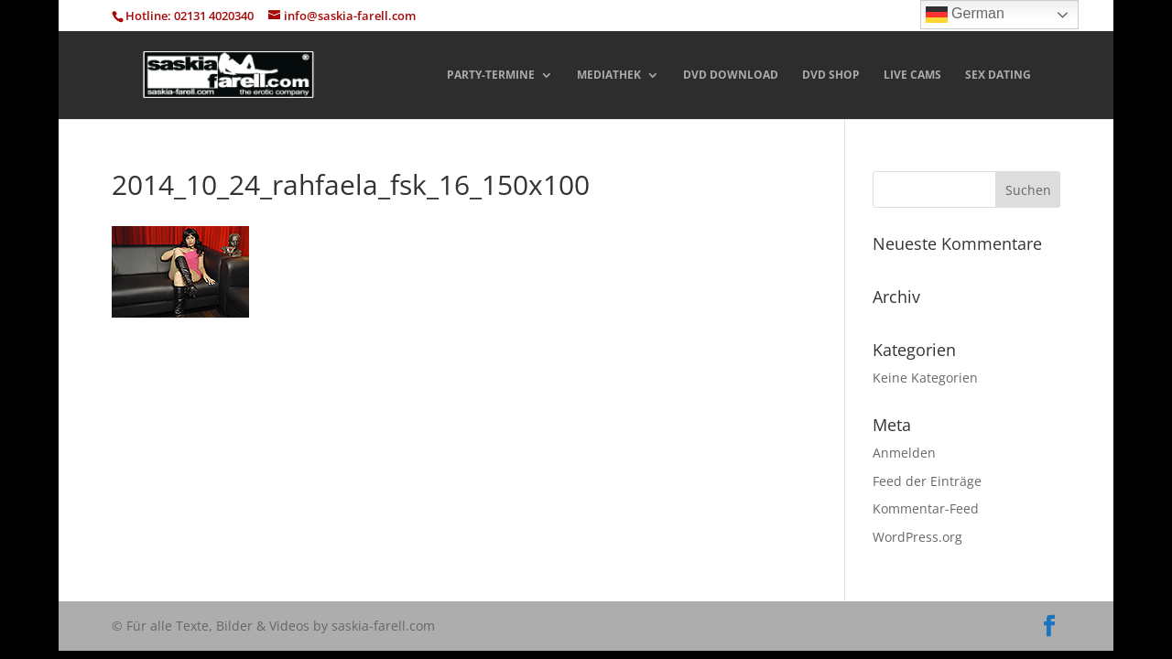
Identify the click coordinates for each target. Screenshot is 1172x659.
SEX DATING (998, 75)
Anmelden (904, 452)
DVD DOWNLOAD (730, 75)
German (965, 15)
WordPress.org (917, 537)
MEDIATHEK (609, 75)
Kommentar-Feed (926, 508)
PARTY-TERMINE (491, 75)
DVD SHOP (831, 75)
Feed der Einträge (927, 481)
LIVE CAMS (912, 75)
